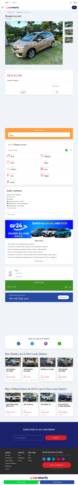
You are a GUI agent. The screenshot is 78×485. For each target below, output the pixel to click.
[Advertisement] (39, 112)
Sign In (75, 2)
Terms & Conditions (10, 463)
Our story (7, 455)
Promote (22, 86)
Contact (7, 469)
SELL (74, 7)
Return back (10, 12)
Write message (19, 276)
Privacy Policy (9, 460)
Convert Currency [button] (12, 80)
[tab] (39, 80)
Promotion (8, 466)
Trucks (20, 460)
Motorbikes (21, 458)
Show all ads (18, 273)
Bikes (29, 458)
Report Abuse (39, 261)
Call (71, 150)
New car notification (56, 465)
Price (11, 133)
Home (18, 12)
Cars (19, 455)
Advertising (8, 458)
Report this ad (56, 86)
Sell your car (63, 297)
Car (21, 12)
